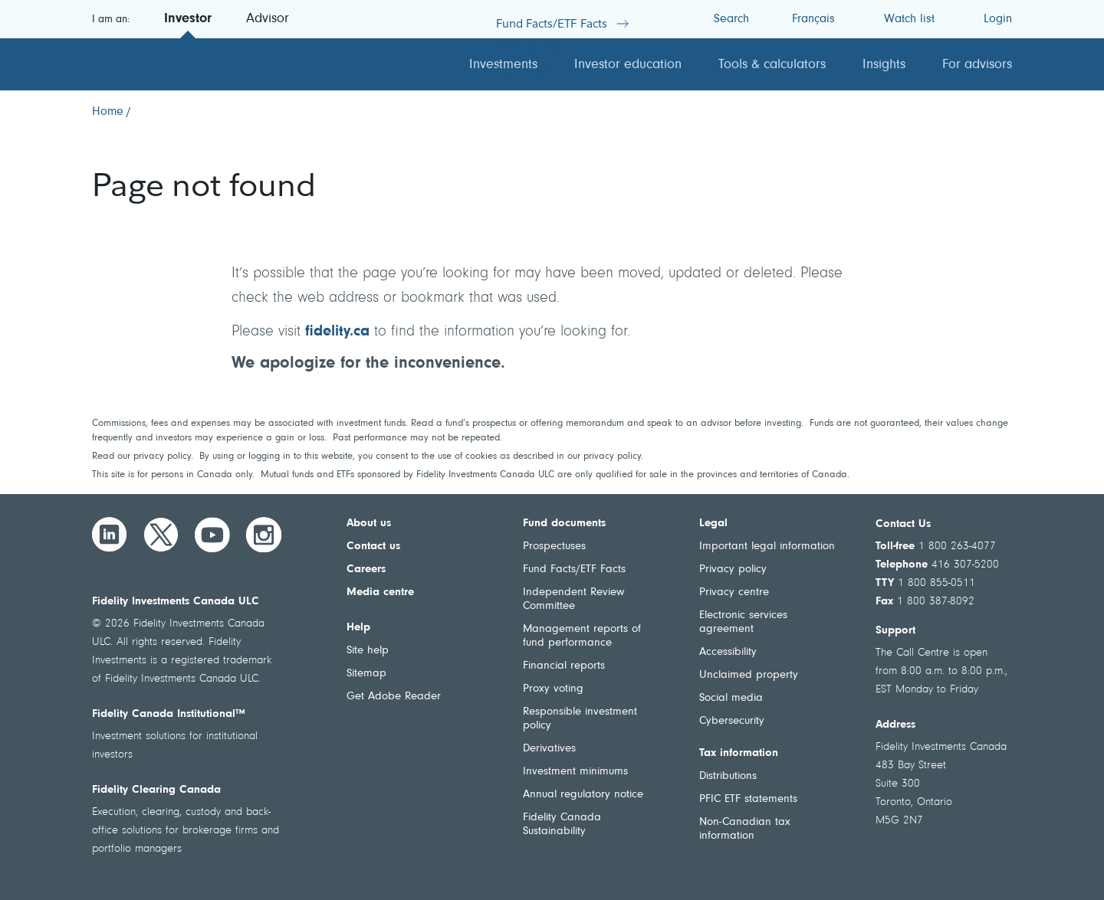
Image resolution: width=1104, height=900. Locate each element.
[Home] (107, 112)
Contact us (373, 546)
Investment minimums (575, 771)
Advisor (267, 19)
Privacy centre (734, 592)
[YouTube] (212, 534)
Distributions (728, 776)
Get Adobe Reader (394, 696)
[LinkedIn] (109, 534)
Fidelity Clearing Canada (156, 790)
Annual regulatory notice (583, 794)
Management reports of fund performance (582, 636)
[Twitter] (161, 534)
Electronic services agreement (743, 622)
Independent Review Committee (573, 599)
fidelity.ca (337, 331)
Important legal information (767, 546)
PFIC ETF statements (748, 799)
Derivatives (549, 748)
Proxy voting (553, 689)
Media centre (380, 592)
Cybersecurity (731, 721)
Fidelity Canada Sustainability (562, 824)
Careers (366, 569)
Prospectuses (554, 546)
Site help (368, 650)
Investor (188, 19)
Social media (731, 698)
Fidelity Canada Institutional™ (168, 714)
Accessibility (728, 652)
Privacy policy (733, 569)
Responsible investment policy (580, 718)
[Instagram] (263, 534)
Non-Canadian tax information (744, 829)
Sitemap (366, 673)
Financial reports (564, 666)
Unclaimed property (748, 675)
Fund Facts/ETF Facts (574, 569)
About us (369, 523)
